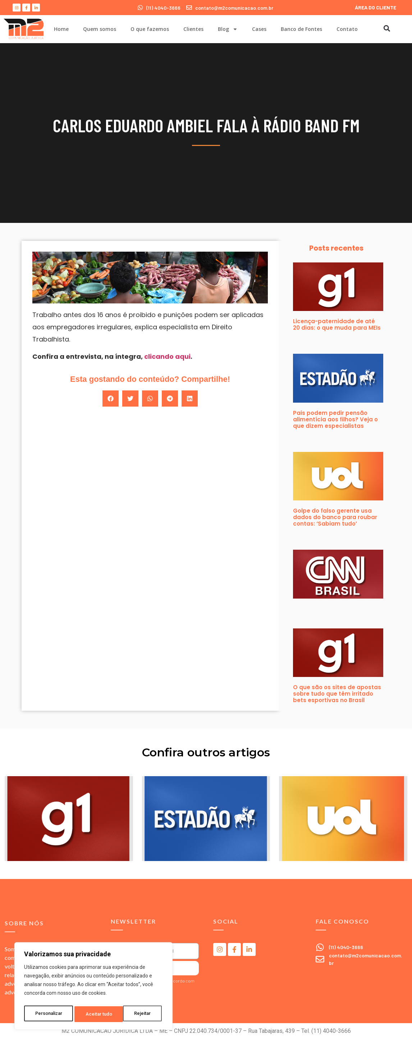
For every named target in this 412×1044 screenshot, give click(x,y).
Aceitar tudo (139, 1014)
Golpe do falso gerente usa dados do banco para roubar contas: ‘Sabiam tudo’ (335, 517)
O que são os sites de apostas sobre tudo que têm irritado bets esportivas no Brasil (337, 693)
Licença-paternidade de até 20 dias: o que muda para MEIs (337, 324)
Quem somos (99, 29)
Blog (228, 29)
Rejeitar (95, 1014)
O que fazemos (150, 29)
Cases (259, 29)
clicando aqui (167, 356)
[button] (387, 28)
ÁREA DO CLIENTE (375, 7)
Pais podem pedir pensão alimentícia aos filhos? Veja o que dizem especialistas (335, 419)
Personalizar (48, 1014)
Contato (347, 29)
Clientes (193, 29)
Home (61, 29)
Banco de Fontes (301, 29)
